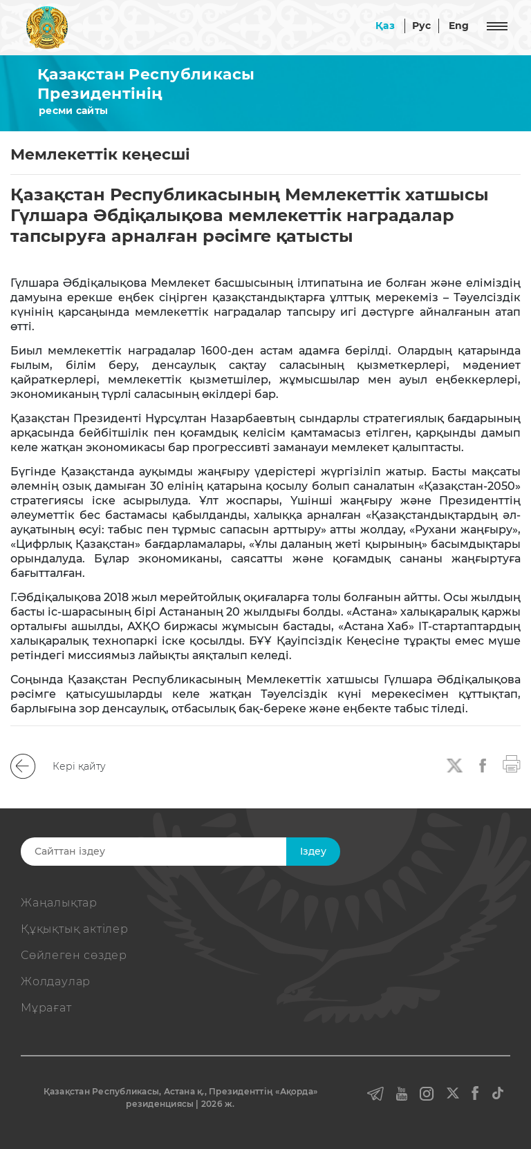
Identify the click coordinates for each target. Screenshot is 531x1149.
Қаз (385, 25)
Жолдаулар (56, 981)
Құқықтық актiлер (75, 929)
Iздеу (313, 851)
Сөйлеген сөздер (74, 955)
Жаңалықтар (59, 902)
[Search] (174, 851)
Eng (459, 25)
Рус (421, 25)
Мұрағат (46, 1007)
